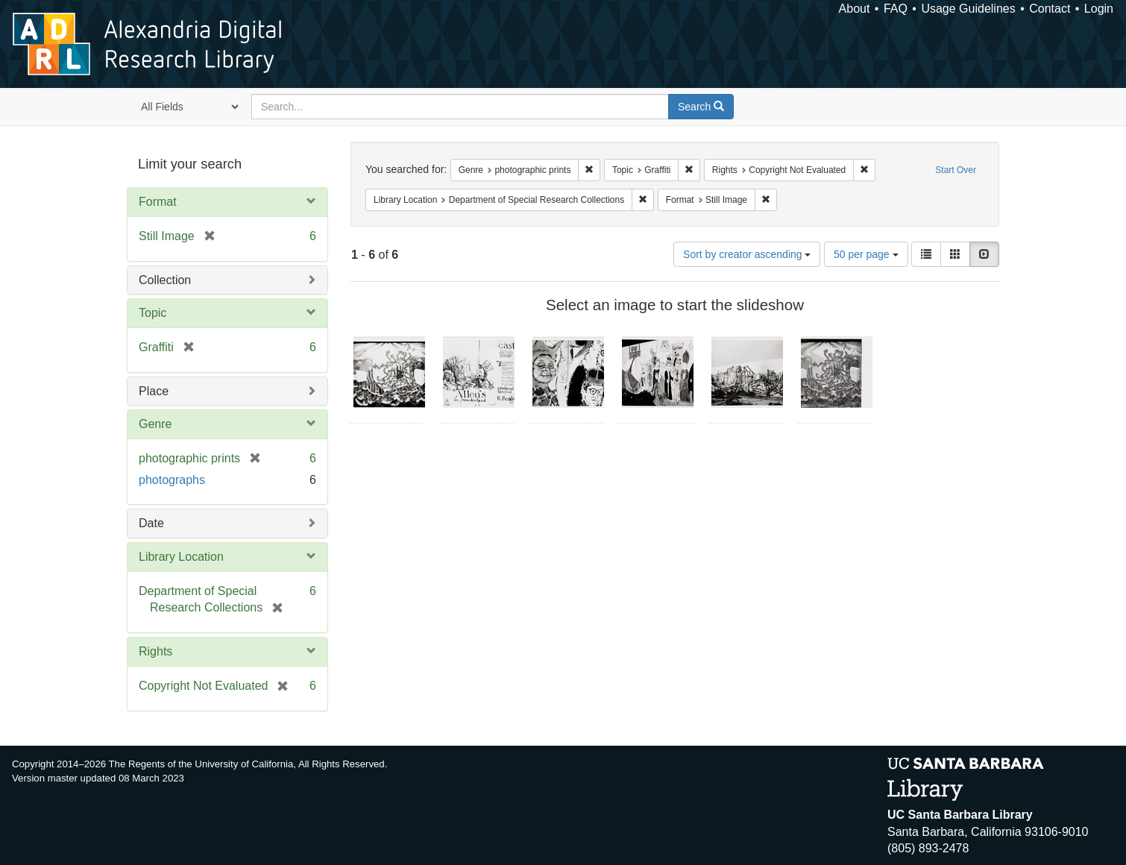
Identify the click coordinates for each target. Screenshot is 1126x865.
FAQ (896, 8)
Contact (1049, 8)
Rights (155, 651)
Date (151, 523)
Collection (165, 280)
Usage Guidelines (968, 8)
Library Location (181, 556)
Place (154, 391)
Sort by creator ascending (747, 254)
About (854, 8)
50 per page (866, 254)
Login (1098, 8)
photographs (172, 480)
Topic (152, 312)
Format (158, 201)
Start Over (955, 170)
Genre (155, 424)
